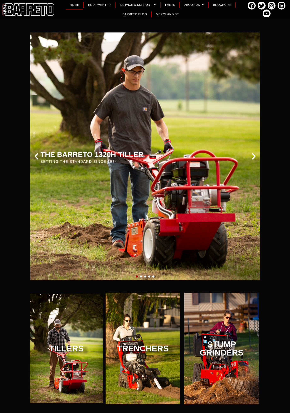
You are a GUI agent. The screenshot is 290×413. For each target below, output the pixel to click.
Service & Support (138, 5)
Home (74, 4)
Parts (170, 4)
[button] (36, 156)
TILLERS (66, 348)
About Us (194, 5)
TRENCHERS (143, 348)
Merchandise (167, 14)
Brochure (222, 4)
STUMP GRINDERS (221, 348)
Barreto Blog (135, 14)
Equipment (99, 5)
